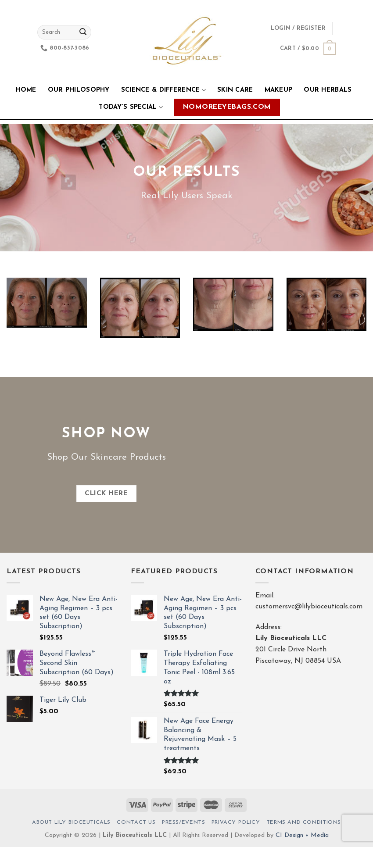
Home (26, 90)
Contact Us (136, 822)
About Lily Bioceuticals (71, 822)
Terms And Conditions (303, 822)
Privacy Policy (236, 822)
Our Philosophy (79, 90)
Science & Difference (163, 90)
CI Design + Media (302, 835)
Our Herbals (327, 90)
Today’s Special (131, 107)
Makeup (279, 90)
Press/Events (183, 822)
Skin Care (235, 90)
